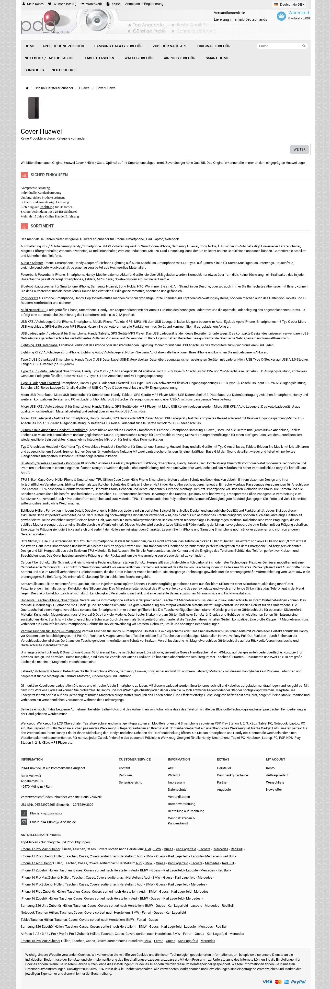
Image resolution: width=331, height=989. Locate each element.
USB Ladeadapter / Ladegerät (42, 333)
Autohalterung (31, 246)
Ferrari (158, 941)
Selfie (25, 709)
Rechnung (47, 207)
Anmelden (132, 4)
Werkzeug (28, 723)
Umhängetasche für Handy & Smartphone (51, 652)
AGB (171, 768)
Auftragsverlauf (277, 775)
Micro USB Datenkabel (37, 395)
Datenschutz (177, 789)
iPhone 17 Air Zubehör (36, 863)
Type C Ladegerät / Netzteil (40, 383)
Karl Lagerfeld (186, 849)
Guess (168, 849)
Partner (222, 782)
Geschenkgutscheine (232, 775)
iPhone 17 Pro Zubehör (37, 856)
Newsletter (274, 789)
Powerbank (29, 275)
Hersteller (224, 768)
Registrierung (153, 4)
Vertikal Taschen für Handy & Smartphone (51, 631)
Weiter (299, 149)
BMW (144, 870)
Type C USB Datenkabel (38, 359)
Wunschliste (275, 782)
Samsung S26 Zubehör (37, 926)
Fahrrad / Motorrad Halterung (41, 671)
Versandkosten (179, 797)
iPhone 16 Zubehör (34, 898)
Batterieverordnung (181, 804)
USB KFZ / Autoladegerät (38, 322)
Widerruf (174, 775)
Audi (139, 863)
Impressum (176, 782)
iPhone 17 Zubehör (34, 870)
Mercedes (221, 849)
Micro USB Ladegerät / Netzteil (43, 418)
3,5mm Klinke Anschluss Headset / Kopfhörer (54, 430)
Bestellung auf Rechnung (186, 811)
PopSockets (29, 298)
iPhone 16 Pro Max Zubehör (40, 877)
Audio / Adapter (32, 263)
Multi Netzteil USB (34, 310)
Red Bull (237, 849)
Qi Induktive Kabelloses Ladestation (47, 685)
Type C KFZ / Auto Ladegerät (41, 371)
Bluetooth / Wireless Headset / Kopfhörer (50, 463)
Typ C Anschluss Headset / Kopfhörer (48, 446)
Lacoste (196, 905)
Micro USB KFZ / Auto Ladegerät (44, 406)
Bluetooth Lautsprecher (37, 286)
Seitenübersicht (130, 782)
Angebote (224, 789)
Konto (270, 768)
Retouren (125, 775)
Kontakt (124, 768)
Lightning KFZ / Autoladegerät (42, 352)
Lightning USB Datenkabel (39, 345)
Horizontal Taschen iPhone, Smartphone (49, 600)
